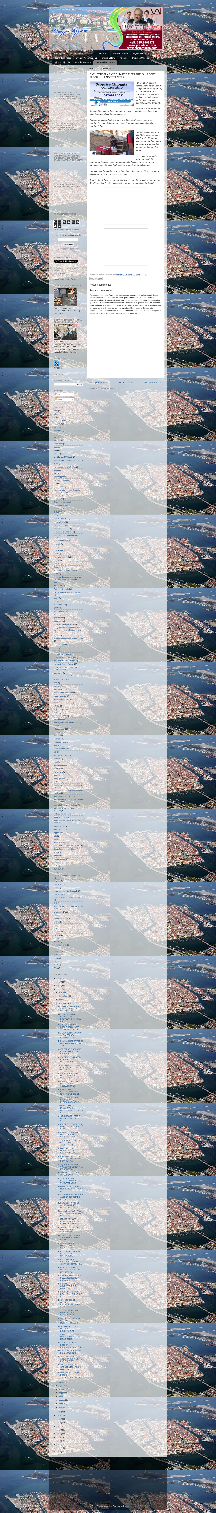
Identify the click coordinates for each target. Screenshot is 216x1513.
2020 (58, 1415)
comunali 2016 (60, 522)
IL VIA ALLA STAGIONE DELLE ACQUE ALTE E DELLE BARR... (69, 1075)
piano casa (58, 772)
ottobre (62, 1000)
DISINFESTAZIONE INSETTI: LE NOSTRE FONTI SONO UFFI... (70, 1189)
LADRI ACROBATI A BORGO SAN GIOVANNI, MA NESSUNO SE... (70, 1008)
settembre (63, 1003)
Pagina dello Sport (141, 53)
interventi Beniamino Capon (65, 657)
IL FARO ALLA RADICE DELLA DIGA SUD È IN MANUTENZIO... (69, 1270)
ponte (56, 775)
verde (56, 955)
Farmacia (57, 582)
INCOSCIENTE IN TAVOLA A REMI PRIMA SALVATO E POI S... (70, 1294)
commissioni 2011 (61, 519)
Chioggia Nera (108, 58)
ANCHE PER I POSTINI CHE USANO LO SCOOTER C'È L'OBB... (70, 1126)
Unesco (57, 932)
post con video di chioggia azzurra (68, 785)
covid (56, 554)
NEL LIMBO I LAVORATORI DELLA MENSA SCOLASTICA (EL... (69, 1083)
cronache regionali (61, 557)
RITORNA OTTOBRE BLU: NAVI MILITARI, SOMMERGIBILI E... (69, 1229)
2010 (58, 1452)
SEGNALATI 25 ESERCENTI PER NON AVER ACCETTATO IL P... (70, 1142)
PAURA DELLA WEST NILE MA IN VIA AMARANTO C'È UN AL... (70, 1213)
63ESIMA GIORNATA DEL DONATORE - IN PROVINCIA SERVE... (69, 1134)
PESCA (57, 769)
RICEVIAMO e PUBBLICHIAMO (67, 846)
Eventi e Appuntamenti (86, 58)
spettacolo (58, 884)
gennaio (62, 1407)
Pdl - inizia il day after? (63, 755)
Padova (57, 736)
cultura (56, 564)
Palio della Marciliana (62, 742)
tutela (56, 925)
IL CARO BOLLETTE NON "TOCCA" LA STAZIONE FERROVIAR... (69, 1159)
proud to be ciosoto (61, 817)
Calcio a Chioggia (62, 62)
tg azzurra (58, 912)
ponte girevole (59, 779)
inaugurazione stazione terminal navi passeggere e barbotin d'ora (67, 629)
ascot (56, 454)
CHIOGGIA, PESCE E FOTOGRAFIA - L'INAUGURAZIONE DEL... (70, 1345)
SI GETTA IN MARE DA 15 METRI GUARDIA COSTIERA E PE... (69, 1312)
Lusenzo (57, 686)
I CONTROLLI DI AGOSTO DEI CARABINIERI (69, 1352)
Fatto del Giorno (120, 53)
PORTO (57, 782)
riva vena (57, 852)
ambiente (57, 430)
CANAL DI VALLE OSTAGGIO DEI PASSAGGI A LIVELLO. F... (70, 1150)
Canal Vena (58, 487)
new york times (60, 716)
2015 (58, 1434)
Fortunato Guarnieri (62, 589)
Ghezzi (56, 601)
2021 (58, 1412)
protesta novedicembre (63, 814)
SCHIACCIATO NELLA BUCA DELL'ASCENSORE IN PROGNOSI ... (70, 1278)
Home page (59, 53)
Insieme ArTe (59, 651)
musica (57, 712)
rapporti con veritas (61, 833)
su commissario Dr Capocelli (65, 891)
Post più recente (98, 382)
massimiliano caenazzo (63, 693)
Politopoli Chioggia (140, 58)
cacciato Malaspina (61, 480)
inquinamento (59, 644)
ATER (56, 464)
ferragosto (58, 586)
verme (56, 958)
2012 (58, 1444)
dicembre (63, 992)
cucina (56, 560)
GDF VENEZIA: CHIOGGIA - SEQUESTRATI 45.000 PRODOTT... (70, 1237)
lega (55, 683)
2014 (58, 1437)
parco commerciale (61, 749)
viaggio (57, 961)
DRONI (57, 574)
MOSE (56, 706)
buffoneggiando (60, 477)
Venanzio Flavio (60, 945)
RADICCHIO (59, 829)
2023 (58, 986)
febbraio (62, 1404)
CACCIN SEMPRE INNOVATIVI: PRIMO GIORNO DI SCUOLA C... (70, 1261)
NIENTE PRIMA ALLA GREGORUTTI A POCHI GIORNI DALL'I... (69, 1367)
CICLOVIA (58, 512)
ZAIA (56, 968)
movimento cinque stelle (64, 709)
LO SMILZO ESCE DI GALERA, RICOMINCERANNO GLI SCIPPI (69, 1303)
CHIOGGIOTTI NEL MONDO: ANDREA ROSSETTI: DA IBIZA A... (70, 1197)
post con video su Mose (63, 796)
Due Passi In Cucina (105, 62)
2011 (58, 1448)
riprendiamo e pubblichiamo (65, 849)
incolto (56, 635)
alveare (57, 427)
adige (56, 414)
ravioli (56, 839)
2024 (56, 411)
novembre (63, 996)
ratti (55, 836)
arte (55, 450)
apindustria (58, 444)
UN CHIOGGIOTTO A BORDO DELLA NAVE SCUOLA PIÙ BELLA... (68, 1027)
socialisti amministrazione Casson (68, 875)
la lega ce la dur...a (61, 676)
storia (56, 888)
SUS (55, 903)
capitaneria (58, 499)
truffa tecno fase (60, 919)
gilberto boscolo (60, 611)
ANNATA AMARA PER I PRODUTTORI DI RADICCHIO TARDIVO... (69, 1100)
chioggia (57, 509)
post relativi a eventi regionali (66, 805)
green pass (58, 621)
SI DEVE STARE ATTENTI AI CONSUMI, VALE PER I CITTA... (70, 1118)
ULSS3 (57, 928)
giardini (57, 608)
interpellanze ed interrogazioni (66, 654)
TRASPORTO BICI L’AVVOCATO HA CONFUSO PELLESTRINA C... (70, 1109)
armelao (57, 447)
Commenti (60, 399)
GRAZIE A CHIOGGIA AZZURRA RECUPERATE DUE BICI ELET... (70, 1359)
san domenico (59, 859)
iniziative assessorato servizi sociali (68, 639)
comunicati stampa (61, 529)
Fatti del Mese (76, 53)
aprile (61, 1396)
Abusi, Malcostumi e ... (97, 53)
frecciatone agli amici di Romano (67, 592)
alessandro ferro (60, 421)
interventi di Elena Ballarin (64, 661)
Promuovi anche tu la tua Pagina (64, 279)
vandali (57, 938)
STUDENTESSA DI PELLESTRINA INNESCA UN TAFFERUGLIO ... (70, 1181)
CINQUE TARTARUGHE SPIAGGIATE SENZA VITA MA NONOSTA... (70, 1167)
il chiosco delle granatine (64, 624)
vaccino (57, 935)
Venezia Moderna (83, 62)
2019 (58, 1419)
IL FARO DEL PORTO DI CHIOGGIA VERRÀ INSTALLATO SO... (68, 1205)
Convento (58, 547)
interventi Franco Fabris (63, 664)
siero (56, 872)
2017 (58, 1426)
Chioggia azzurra (59, 274)
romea (56, 856)
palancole (58, 739)
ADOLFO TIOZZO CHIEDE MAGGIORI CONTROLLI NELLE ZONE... (69, 1337)
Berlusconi (58, 473)
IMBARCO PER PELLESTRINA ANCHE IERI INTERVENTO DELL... (70, 1092)
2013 (58, 1441)
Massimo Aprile (60, 696)
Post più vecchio (152, 382)
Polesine (124, 58)
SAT (55, 866)
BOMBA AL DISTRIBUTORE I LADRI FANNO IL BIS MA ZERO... (70, 1043)
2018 (58, 1423)
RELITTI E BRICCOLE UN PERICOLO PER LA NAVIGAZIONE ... (69, 1253)
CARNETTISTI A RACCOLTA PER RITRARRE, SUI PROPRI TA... (70, 1051)
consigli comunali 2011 (63, 541)
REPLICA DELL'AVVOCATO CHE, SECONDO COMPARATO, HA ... (70, 1035)
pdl (55, 752)
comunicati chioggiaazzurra (65, 525)
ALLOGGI (58, 424)
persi (56, 762)
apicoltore (58, 440)
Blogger (126, 1506)
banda (56, 470)
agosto (62, 1382)
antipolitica (58, 434)
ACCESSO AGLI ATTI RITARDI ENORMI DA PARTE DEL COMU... (68, 1221)
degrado (57, 567)
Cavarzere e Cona (61, 502)
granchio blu (59, 618)
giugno (62, 1389)
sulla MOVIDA (59, 894)
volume (57, 965)
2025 (58, 978)
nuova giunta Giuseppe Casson (66, 722)
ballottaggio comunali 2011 (65, 467)
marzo (61, 1400)
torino (56, 915)
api (55, 437)
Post (58, 394)
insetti (56, 648)
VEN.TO (57, 942)
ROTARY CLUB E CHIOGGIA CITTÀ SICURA (70, 1174)
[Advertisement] (108, 1477)
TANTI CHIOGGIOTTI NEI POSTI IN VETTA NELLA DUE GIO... (69, 1067)
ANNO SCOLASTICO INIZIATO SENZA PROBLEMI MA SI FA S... (69, 1245)
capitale (57, 495)
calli (55, 483)
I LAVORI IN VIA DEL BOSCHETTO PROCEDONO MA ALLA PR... (69, 1017)
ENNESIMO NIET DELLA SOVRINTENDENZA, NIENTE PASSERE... (68, 1286)
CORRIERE (58, 550)
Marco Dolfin (59, 689)
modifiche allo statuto (62, 703)
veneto (56, 948)
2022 (58, 989)
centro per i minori (61, 505)
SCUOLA (57, 869)
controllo (57, 544)
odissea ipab (59, 729)
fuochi (56, 598)
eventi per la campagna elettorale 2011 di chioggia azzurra (67, 578)
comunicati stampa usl (63, 532)
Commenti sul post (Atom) (108, 388)
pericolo (57, 759)
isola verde (58, 673)
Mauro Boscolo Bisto (62, 699)
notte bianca (59, 719)
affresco (57, 417)
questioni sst (59, 826)
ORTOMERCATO (61, 732)
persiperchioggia (60, 765)
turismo (57, 922)
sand (56, 862)
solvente (57, 881)
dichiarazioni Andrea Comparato (67, 570)
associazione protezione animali (67, 460)
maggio (62, 1393)
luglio (61, 1385)
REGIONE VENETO (62, 842)
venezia (57, 951)
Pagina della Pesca (62, 58)
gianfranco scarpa (61, 604)
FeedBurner (74, 249)
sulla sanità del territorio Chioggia (67, 898)
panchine (57, 745)
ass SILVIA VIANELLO (63, 457)
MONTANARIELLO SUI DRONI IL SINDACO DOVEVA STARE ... (68, 1328)
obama (56, 726)
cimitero (57, 515)
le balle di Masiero (61, 679)
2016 (58, 1430)
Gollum (57, 614)
